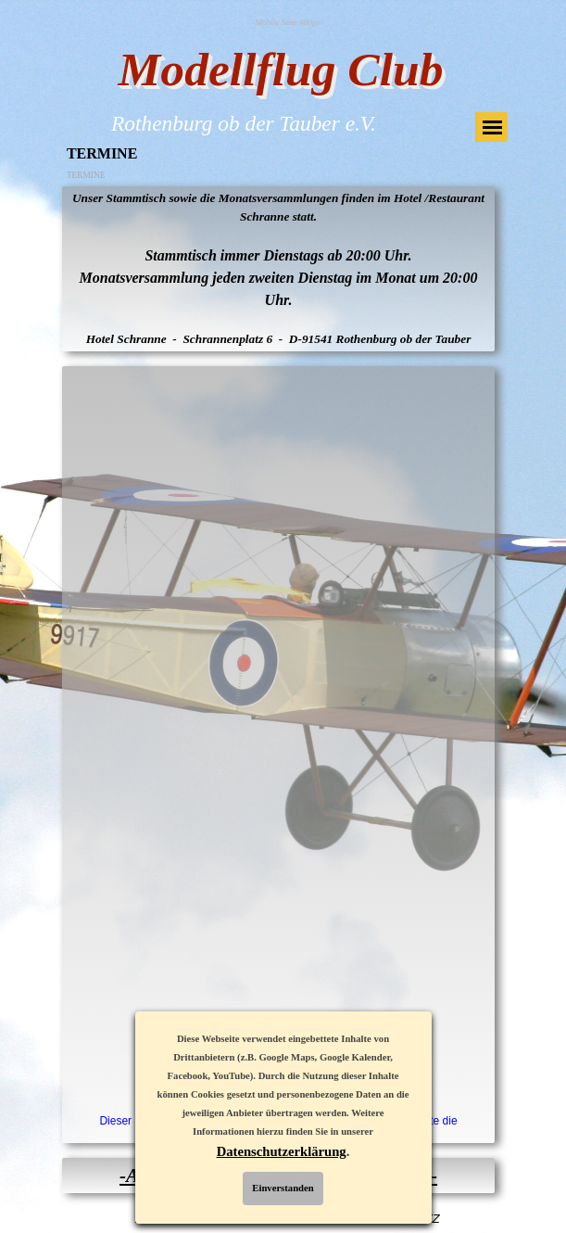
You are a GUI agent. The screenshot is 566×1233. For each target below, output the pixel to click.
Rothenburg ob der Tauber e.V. (243, 123)
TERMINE (86, 175)
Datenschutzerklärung (281, 1151)
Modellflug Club (281, 69)
